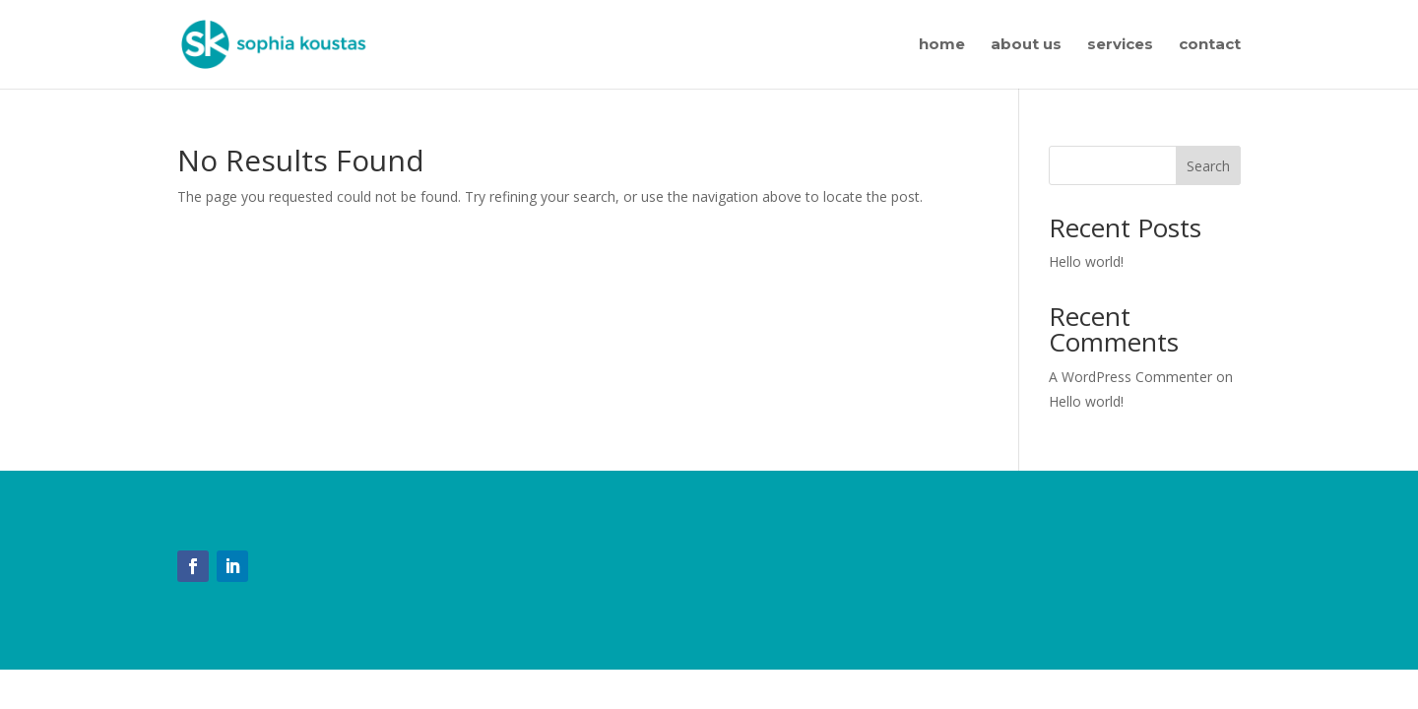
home (942, 45)
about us (1026, 45)
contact (1210, 45)
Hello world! (1086, 261)
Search (1208, 166)
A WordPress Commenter (1130, 376)
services (1120, 45)
